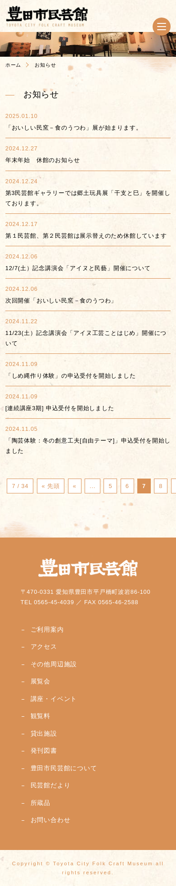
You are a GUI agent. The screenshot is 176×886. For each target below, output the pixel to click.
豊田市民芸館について (64, 768)
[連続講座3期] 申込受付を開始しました (59, 408)
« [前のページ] (75, 486)
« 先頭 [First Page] (51, 486)
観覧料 (40, 715)
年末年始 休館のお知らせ (42, 160)
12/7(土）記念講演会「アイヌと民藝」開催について (78, 268)
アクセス (44, 646)
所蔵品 (40, 802)
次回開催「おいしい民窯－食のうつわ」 (61, 300)
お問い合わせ (51, 819)
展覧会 (40, 681)
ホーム (13, 65)
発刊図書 (44, 750)
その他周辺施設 (54, 664)
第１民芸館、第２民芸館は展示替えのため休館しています (86, 235)
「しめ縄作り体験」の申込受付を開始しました (70, 375)
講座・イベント (54, 698)
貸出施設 (44, 733)
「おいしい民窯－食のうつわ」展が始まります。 (73, 127)
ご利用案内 (47, 629)
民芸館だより (51, 785)
